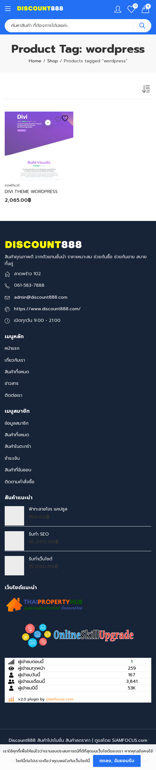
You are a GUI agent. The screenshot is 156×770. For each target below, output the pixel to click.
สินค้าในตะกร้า (18, 446)
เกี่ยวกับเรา (15, 360)
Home (35, 61)
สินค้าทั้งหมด (17, 372)
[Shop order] (146, 90)
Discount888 (22, 740)
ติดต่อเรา (13, 395)
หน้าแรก (12, 348)
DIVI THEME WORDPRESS (31, 191)
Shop (52, 61)
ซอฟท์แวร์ (12, 185)
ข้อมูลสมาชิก (17, 423)
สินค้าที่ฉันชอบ (18, 470)
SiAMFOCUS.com (129, 740)
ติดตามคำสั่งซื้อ (19, 482)
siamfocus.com (60, 699)
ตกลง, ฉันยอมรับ (116, 760)
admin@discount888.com (40, 297)
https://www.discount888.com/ (47, 309)
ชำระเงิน (12, 458)
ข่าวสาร (11, 383)
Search (142, 25)
